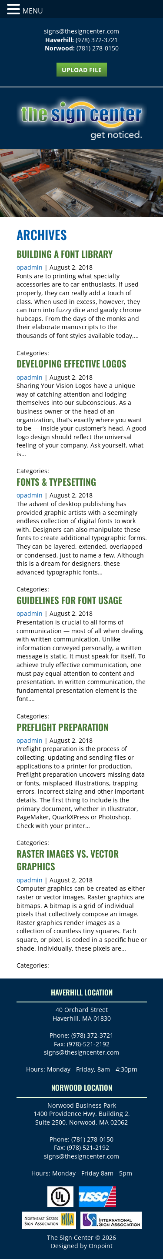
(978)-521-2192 (88, 1044)
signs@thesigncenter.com (81, 31)
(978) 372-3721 (97, 40)
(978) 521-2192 (88, 1147)
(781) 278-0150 (98, 48)
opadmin (30, 267)
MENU (33, 11)
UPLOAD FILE (82, 70)
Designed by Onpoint (82, 1246)
